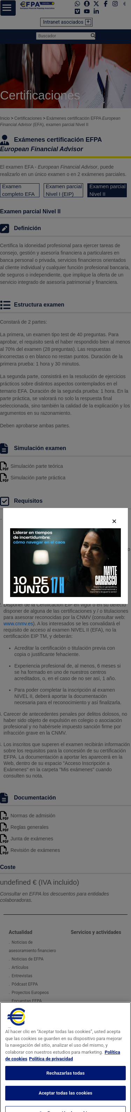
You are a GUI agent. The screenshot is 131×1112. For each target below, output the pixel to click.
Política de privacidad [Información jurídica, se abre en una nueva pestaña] (51, 1064)
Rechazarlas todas (65, 1078)
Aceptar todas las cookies (66, 1099)
